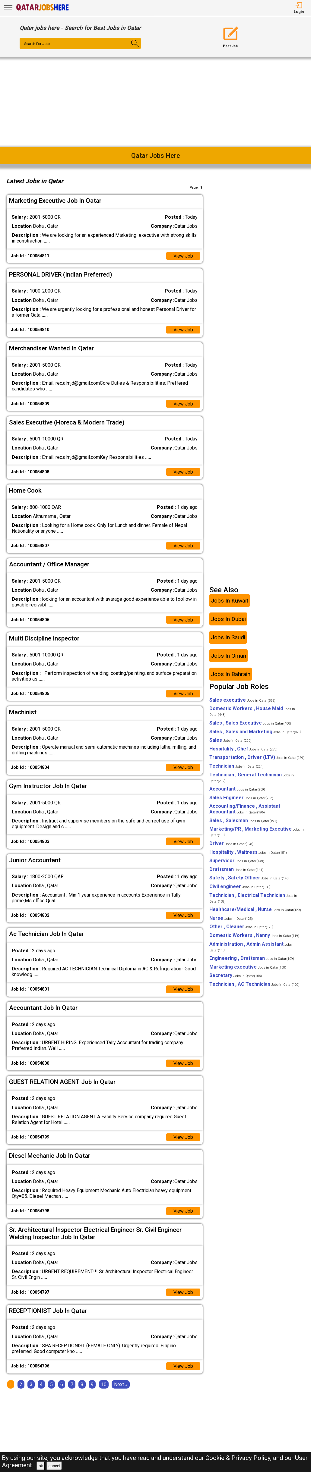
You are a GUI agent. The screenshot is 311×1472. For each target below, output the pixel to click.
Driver (231, 844)
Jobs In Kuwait (229, 601)
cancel (54, 1466)
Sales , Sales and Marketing (255, 732)
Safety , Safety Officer (249, 879)
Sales (230, 741)
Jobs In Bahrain (230, 674)
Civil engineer (240, 887)
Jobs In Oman (228, 656)
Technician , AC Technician (254, 985)
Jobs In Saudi (228, 637)
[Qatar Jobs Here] (42, 10)
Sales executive (242, 700)
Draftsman (236, 870)
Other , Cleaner (241, 927)
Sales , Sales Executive (250, 723)
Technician (236, 766)
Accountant (237, 789)
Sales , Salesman (243, 821)
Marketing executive (247, 967)
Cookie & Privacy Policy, (239, 1457)
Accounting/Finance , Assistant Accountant (244, 810)
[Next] (121, 1386)
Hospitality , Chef (243, 749)
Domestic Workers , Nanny (254, 936)
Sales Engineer (241, 798)
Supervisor (236, 861)
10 (103, 1386)
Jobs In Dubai (228, 619)
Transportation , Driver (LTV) (256, 758)
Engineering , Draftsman (251, 959)
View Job (183, 256)
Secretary (235, 976)
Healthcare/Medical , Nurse (255, 910)
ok (41, 1466)
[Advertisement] (155, 102)
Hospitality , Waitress (248, 853)
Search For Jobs (37, 44)
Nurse (231, 919)
